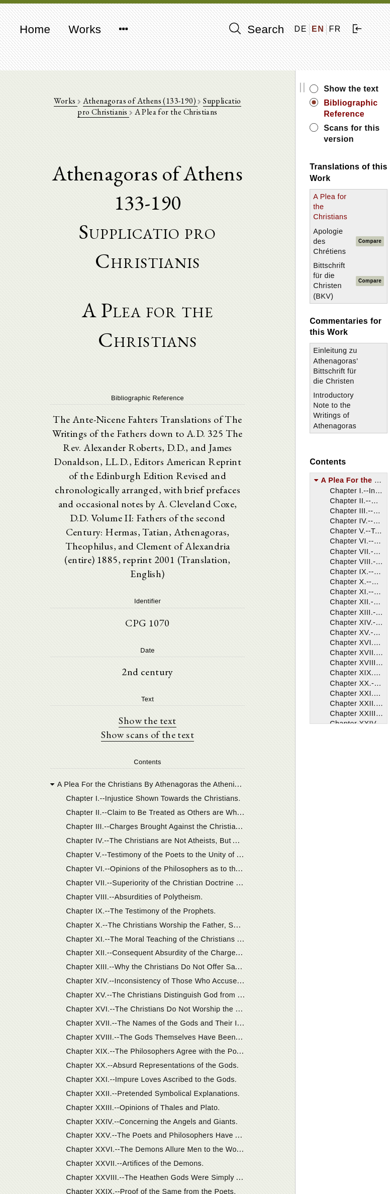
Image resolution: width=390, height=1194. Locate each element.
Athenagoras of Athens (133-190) (139, 101)
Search (256, 29)
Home (35, 29)
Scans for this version (349, 133)
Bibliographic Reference (348, 108)
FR (335, 29)
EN (318, 29)
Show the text (146, 721)
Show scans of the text (146, 736)
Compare (367, 241)
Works (84, 29)
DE (301, 29)
